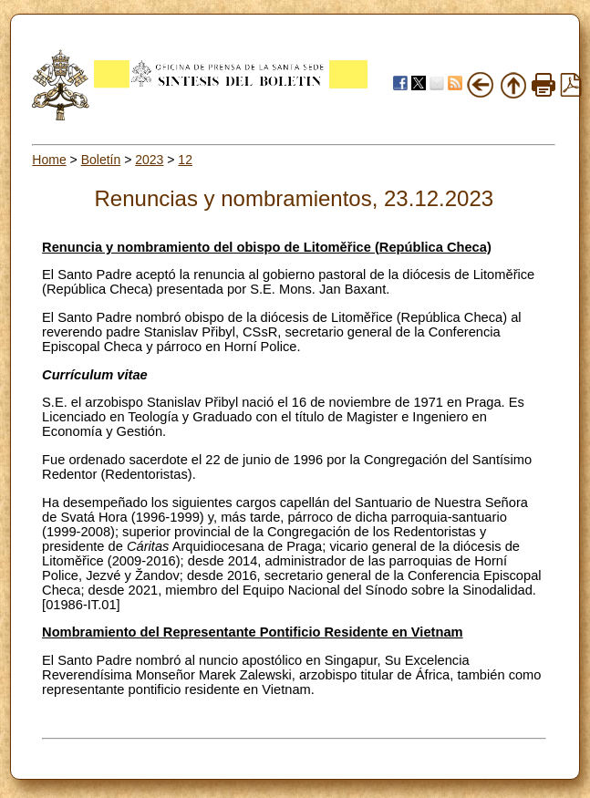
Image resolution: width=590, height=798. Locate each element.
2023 (149, 159)
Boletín (101, 159)
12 (185, 159)
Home (49, 159)
